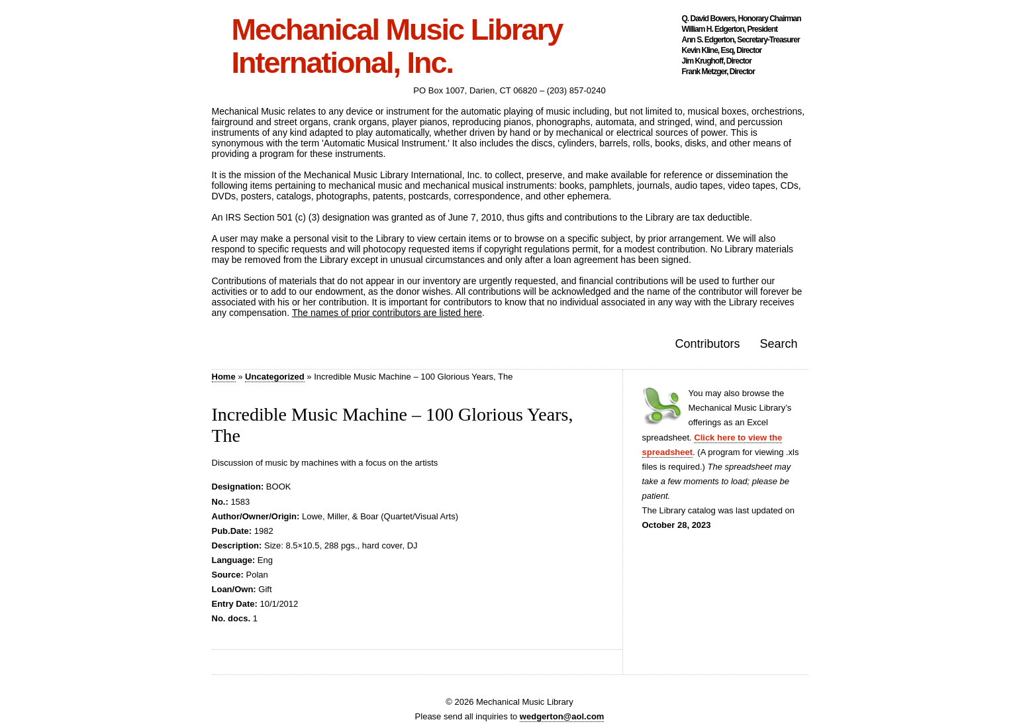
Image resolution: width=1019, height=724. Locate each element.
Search (778, 343)
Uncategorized (275, 377)
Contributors (707, 343)
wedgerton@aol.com (562, 716)
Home (224, 377)
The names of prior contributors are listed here (387, 312)
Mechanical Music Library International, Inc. (397, 46)
